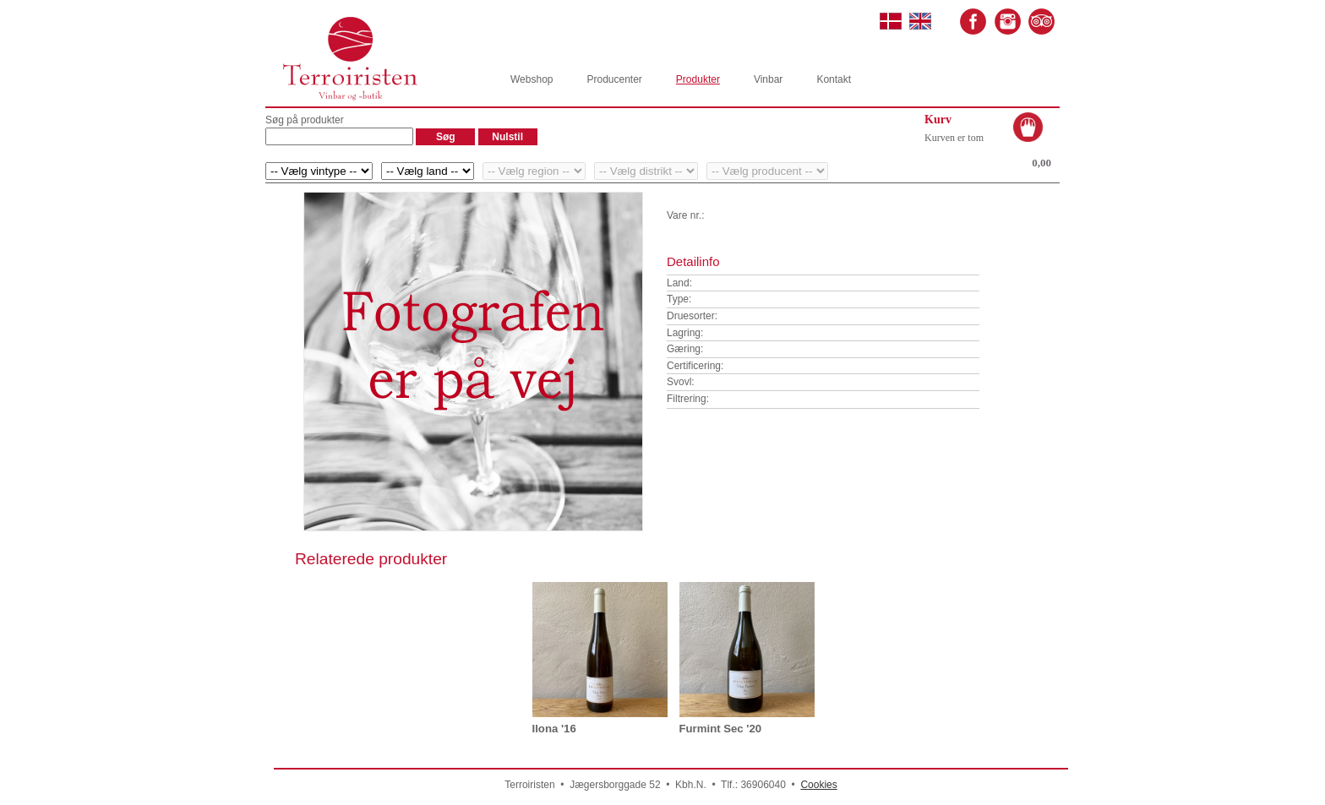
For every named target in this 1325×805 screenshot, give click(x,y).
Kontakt (833, 79)
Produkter (698, 79)
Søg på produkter (304, 120)
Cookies (818, 785)
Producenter (613, 79)
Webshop (531, 79)
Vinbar (768, 79)
